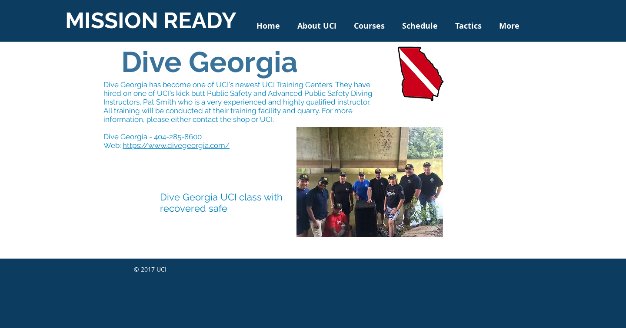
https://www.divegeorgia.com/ (176, 145)
